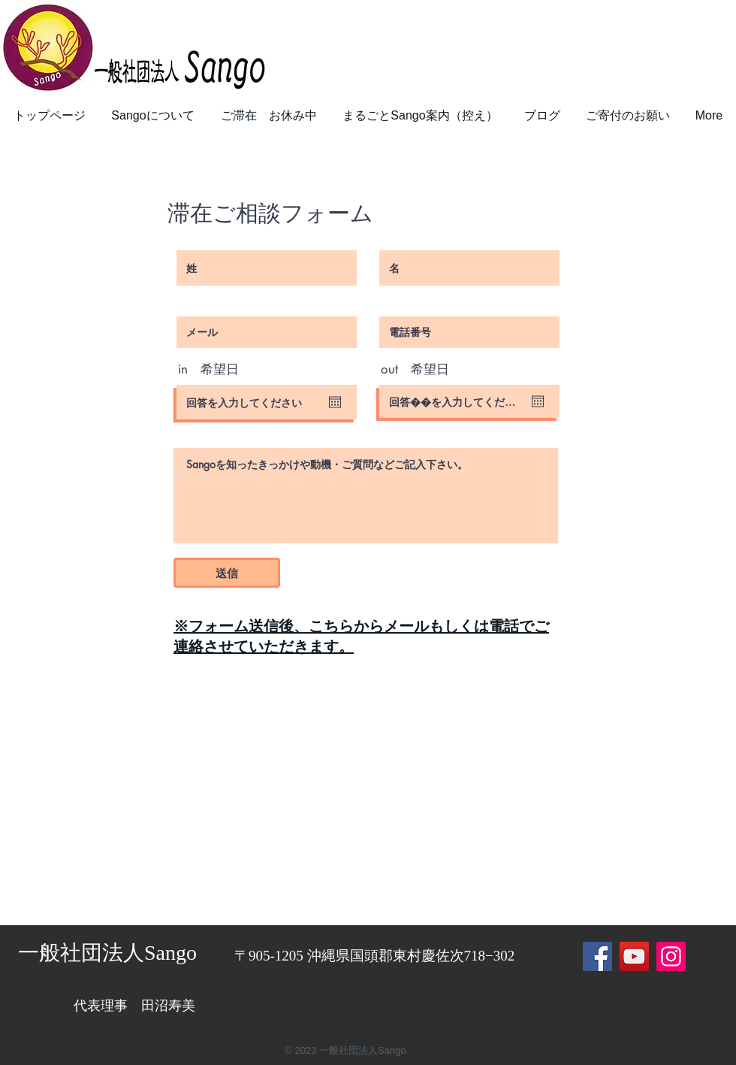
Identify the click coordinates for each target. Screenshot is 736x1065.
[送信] (226, 573)
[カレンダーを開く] (335, 402)
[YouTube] (634, 956)
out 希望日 (415, 369)
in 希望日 (208, 369)
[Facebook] (597, 956)
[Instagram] (671, 956)
